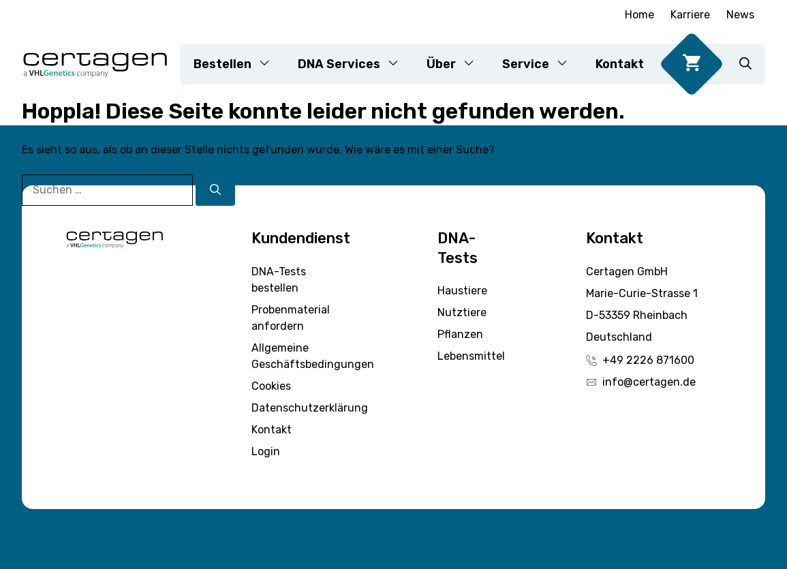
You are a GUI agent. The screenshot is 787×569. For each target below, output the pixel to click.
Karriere (690, 14)
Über (458, 64)
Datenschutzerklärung (309, 407)
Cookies (271, 386)
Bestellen (239, 64)
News (740, 14)
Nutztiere (462, 312)
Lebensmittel (471, 356)
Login (265, 451)
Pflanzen (460, 334)
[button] (745, 64)
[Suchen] (215, 190)
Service (542, 64)
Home (639, 14)
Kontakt (620, 64)
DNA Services (355, 64)
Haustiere (462, 290)
